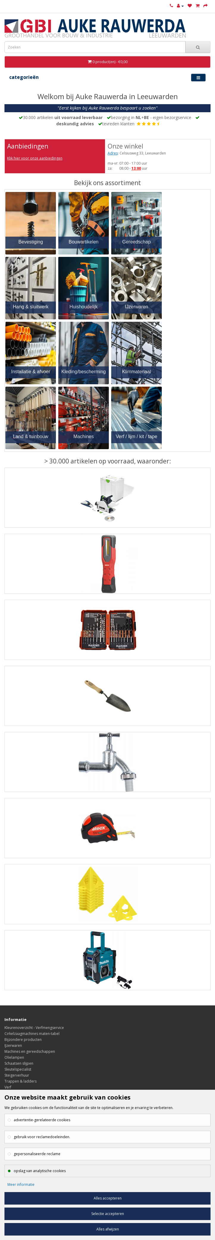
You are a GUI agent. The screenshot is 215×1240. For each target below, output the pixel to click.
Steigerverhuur (16, 1075)
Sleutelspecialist (17, 1069)
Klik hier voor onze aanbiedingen (34, 158)
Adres (113, 153)
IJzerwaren (13, 1045)
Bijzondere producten (23, 1039)
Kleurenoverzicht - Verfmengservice (34, 1027)
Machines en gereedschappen (29, 1051)
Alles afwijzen (107, 1229)
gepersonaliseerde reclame (37, 1153)
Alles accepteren (108, 1198)
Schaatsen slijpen (18, 1063)
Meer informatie (20, 1184)
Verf (7, 1087)
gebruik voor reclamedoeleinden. (42, 1136)
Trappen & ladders (20, 1081)
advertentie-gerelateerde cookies (42, 1119)
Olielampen (14, 1057)
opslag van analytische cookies (40, 1170)
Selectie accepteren (107, 1213)
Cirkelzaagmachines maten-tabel (31, 1033)
